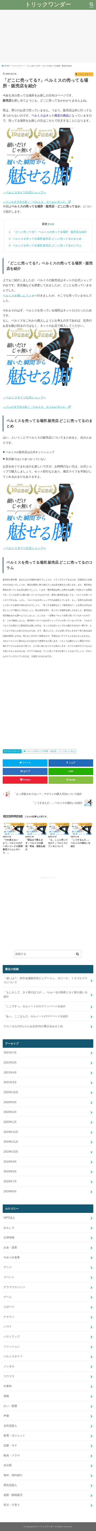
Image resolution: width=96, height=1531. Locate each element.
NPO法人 (9, 1217)
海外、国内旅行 (13, 1475)
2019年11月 (11, 1141)
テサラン (9, 1316)
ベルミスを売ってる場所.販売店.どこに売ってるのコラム (45, 245)
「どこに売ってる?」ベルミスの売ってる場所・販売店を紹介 (48, 231)
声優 (6, 1415)
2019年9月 (10, 1161)
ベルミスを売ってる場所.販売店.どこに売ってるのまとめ (45, 238)
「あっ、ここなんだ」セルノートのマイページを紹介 (36, 1016)
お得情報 (9, 1237)
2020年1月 (10, 1121)
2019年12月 (11, 1131)
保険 (6, 1395)
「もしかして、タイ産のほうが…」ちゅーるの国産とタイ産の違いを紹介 (45, 994)
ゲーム (8, 1296)
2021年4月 (10, 1072)
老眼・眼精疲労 (13, 1494)
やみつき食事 (12, 1257)
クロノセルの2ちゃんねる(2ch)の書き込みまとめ (33, 1026)
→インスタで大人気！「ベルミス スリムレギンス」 (35, 201)
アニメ (8, 1267)
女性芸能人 (10, 1425)
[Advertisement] (48, 36)
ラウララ (9, 1376)
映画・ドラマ (12, 1455)
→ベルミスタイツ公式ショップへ (24, 192)
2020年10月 (11, 1092)
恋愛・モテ (10, 1445)
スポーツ (9, 1306)
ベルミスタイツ (13, 751)
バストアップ (12, 1336)
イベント (9, 1277)
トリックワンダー (48, 4)
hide (51, 224)
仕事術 (8, 1385)
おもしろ (9, 1227)
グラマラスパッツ (14, 1287)
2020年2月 (10, 1111)
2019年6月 (10, 1191)
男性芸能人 (10, 1485)
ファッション (12, 1346)
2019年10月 (11, 1151)
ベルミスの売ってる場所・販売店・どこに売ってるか (50, 751)
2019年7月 (10, 1181)
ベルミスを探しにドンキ (18, 295)
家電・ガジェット (14, 1435)
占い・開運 (10, 1405)
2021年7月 (10, 1052)
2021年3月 (10, 1082)
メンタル (9, 1366)
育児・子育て (12, 1504)
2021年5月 (10, 1062)
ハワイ (8, 1326)
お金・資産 (10, 1247)
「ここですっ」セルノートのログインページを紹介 (35, 1006)
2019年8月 (10, 1171)
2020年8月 (10, 1102)
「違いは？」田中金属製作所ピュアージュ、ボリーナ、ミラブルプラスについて (45, 980)
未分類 (8, 1465)
